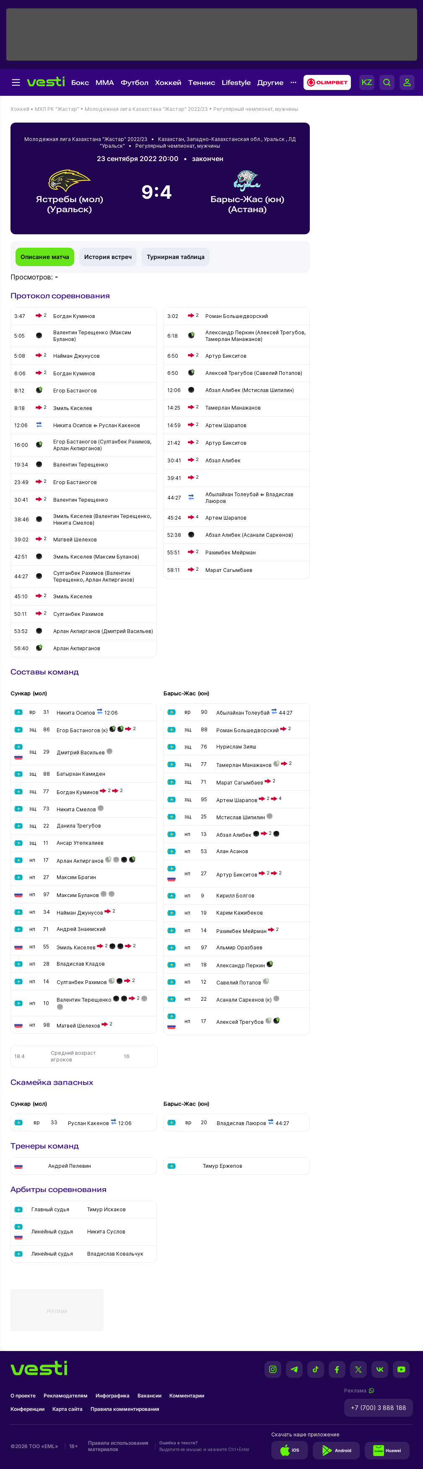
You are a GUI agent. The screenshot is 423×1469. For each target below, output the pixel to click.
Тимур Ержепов (222, 1166)
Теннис (201, 83)
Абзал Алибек (234, 835)
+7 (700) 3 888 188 (378, 1407)
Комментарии (186, 1395)
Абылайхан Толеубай (243, 713)
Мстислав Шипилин (240, 817)
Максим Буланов (78, 895)
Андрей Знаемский (81, 929)
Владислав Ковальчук (115, 1254)
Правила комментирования (125, 1409)
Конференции (27, 1409)
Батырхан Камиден (81, 774)
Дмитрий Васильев (81, 752)
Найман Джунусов (80, 913)
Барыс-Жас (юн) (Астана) (247, 191)
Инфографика (113, 1395)
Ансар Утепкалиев (80, 843)
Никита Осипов (76, 713)
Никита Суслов (106, 1231)
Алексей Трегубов (240, 1022)
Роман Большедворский (247, 730)
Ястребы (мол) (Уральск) (69, 191)
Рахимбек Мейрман (241, 931)
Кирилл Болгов (235, 895)
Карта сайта (67, 1409)
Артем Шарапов (236, 800)
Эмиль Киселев (76, 947)
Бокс (80, 83)
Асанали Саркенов (240, 1000)
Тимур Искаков (106, 1209)
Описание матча (45, 256)
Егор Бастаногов (78, 730)
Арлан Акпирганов (80, 861)
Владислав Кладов (81, 964)
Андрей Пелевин (69, 1166)
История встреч (108, 256)
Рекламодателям (66, 1395)
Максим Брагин (76, 877)
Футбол (134, 83)
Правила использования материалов (118, 1446)
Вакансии (149, 1395)
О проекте (23, 1395)
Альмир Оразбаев (239, 947)
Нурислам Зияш (236, 746)
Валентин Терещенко (84, 1000)
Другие (270, 83)
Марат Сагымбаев (239, 782)
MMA (105, 83)
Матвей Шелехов (78, 1026)
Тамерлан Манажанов (244, 765)
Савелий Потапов (238, 982)
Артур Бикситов (236, 875)
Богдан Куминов (78, 792)
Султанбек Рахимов (82, 982)
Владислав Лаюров (241, 1123)
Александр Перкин (240, 965)
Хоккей (168, 83)
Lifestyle (236, 83)
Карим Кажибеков (239, 913)
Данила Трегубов (79, 826)
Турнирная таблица (176, 256)
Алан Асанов (232, 851)
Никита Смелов (76, 809)
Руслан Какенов (88, 1123)
